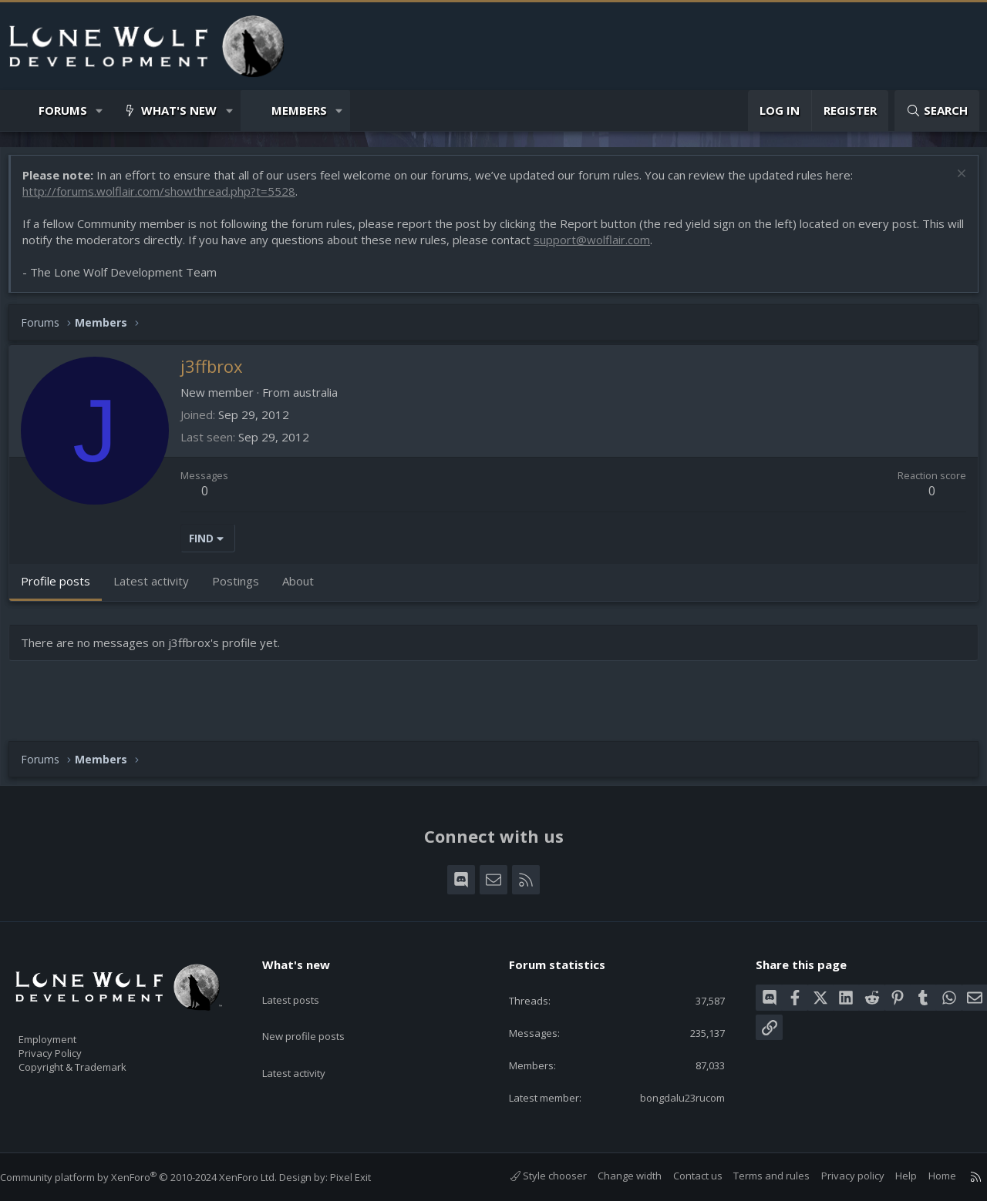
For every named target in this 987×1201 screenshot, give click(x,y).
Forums (63, 110)
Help (890, 1176)
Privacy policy (837, 1176)
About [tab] (306, 588)
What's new (179, 110)
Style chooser (533, 1176)
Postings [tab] (243, 588)
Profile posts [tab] (63, 588)
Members (299, 110)
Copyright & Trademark (96, 1061)
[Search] (936, 110)
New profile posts (318, 1013)
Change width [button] (614, 1176)
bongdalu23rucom (669, 1096)
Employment (67, 1029)
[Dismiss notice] (951, 183)
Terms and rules (756, 1176)
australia (323, 400)
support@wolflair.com (619, 247)
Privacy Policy (70, 1045)
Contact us (682, 1176)
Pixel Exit (365, 1177)
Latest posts (304, 983)
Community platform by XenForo (153, 1177)
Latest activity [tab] (159, 588)
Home (927, 1176)
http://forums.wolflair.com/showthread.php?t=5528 (166, 198)
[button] (100, 110)
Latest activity (307, 1043)
